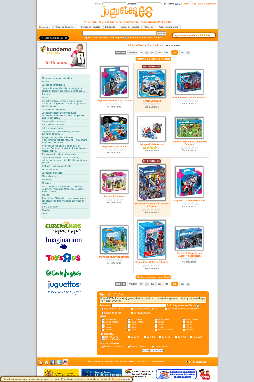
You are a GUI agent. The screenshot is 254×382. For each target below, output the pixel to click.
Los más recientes (113, 346)
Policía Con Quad (152, 101)
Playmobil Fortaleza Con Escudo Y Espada (152, 204)
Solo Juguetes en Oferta (181, 305)
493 (159, 52)
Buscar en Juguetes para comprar (144, 37)
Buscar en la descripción (145, 308)
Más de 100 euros (113, 339)
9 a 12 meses (191, 319)
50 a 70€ (182, 337)
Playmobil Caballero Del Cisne (189, 200)
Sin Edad (189, 329)
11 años (161, 327)
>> (188, 53)
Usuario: (110, 4)
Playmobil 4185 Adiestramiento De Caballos (189, 142)
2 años (160, 322)
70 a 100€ (197, 337)
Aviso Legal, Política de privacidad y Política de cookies (110, 361)
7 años (160, 324)
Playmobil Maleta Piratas (114, 146)
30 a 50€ (166, 337)
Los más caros (162, 346)
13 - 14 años (153, 45)
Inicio (131, 45)
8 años (188, 324)
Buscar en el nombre (114, 308)
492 (152, 52)
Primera (133, 53)
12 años (189, 327)
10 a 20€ (135, 337)
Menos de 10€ (111, 337)
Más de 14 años (165, 329)
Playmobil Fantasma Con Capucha (114, 100)
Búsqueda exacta (142, 313)
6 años (133, 324)
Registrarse (185, 4)
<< (146, 53)
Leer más (117, 379)
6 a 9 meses (163, 319)
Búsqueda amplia (112, 313)
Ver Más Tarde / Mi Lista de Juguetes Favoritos (106, 22)
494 (166, 52)
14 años (134, 329)
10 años (134, 327)
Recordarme (168, 4)
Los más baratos (138, 346)
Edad (141, 45)
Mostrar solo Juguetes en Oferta (153, 59)
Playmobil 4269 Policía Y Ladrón (152, 262)
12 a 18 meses (111, 322)
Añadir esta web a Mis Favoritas (156, 22)
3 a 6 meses (136, 319)
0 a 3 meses (110, 319)
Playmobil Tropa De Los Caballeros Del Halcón (189, 254)
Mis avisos (134, 22)
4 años (188, 322)
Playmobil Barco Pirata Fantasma (190, 97)
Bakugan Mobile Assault (151, 144)
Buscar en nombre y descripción (183, 308)
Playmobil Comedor (114, 196)
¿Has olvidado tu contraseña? (204, 4)
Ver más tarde (114, 107)
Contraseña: (144, 4)
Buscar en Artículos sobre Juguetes (106, 37)
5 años (107, 324)
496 (182, 52)
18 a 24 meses (137, 322)
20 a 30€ (151, 337)
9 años (107, 327)
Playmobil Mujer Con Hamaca (114, 257)
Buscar (161, 33)
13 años (108, 329)
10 (141, 52)
